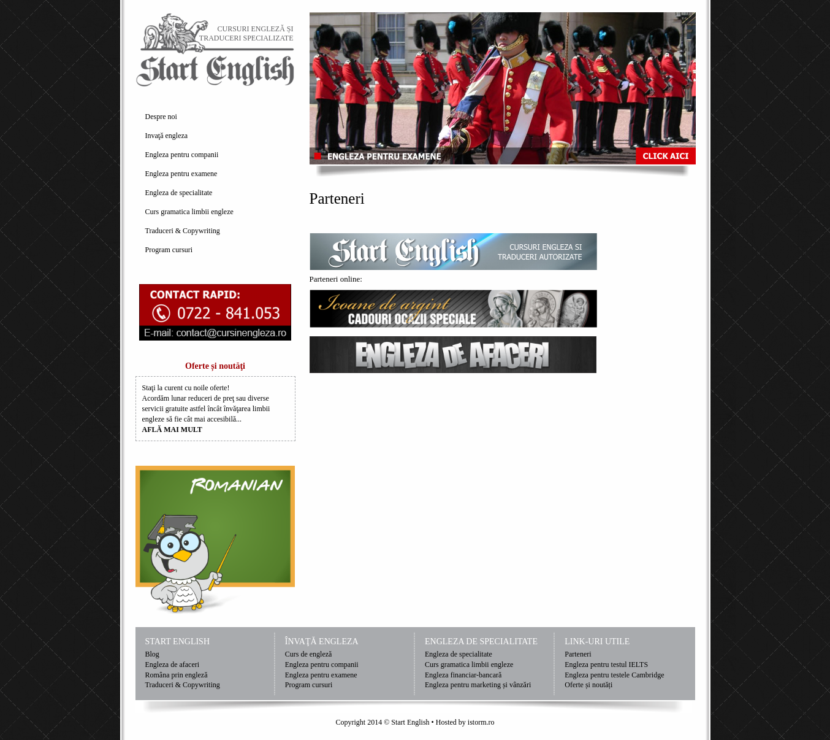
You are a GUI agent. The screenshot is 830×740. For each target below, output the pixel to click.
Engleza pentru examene (181, 173)
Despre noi (161, 116)
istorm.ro (481, 722)
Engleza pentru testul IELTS (606, 664)
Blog (152, 654)
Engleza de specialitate (179, 192)
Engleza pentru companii (182, 154)
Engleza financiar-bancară (463, 675)
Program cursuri (169, 249)
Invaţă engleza (166, 135)
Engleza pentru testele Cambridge (614, 675)
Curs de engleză (308, 654)
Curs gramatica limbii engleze (189, 211)
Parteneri (578, 654)
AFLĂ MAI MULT (172, 429)
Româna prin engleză (176, 675)
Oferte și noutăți (588, 684)
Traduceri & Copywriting (182, 230)
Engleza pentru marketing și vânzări (478, 684)
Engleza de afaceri (172, 664)
